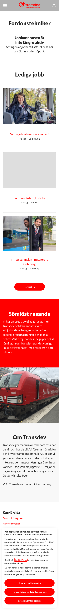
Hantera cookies (11, 523)
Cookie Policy (20, 560)
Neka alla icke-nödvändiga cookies (30, 591)
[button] (54, 5)
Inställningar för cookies (29, 600)
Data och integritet (13, 518)
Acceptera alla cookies (29, 583)
